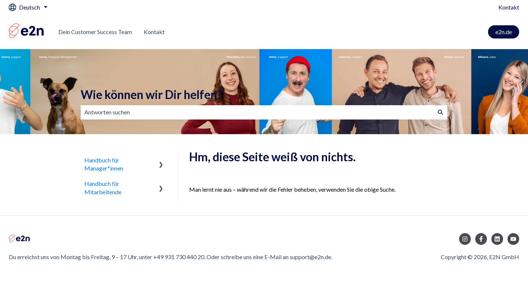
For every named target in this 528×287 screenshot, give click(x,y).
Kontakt (508, 7)
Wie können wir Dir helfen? (151, 94)
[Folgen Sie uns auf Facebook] (481, 239)
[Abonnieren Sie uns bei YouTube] (513, 239)
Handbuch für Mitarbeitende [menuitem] (102, 187)
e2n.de (503, 31)
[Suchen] (440, 112)
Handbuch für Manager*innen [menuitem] (103, 164)
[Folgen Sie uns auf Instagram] (465, 239)
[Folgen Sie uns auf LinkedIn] (497, 239)
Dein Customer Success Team (95, 31)
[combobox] (257, 112)
